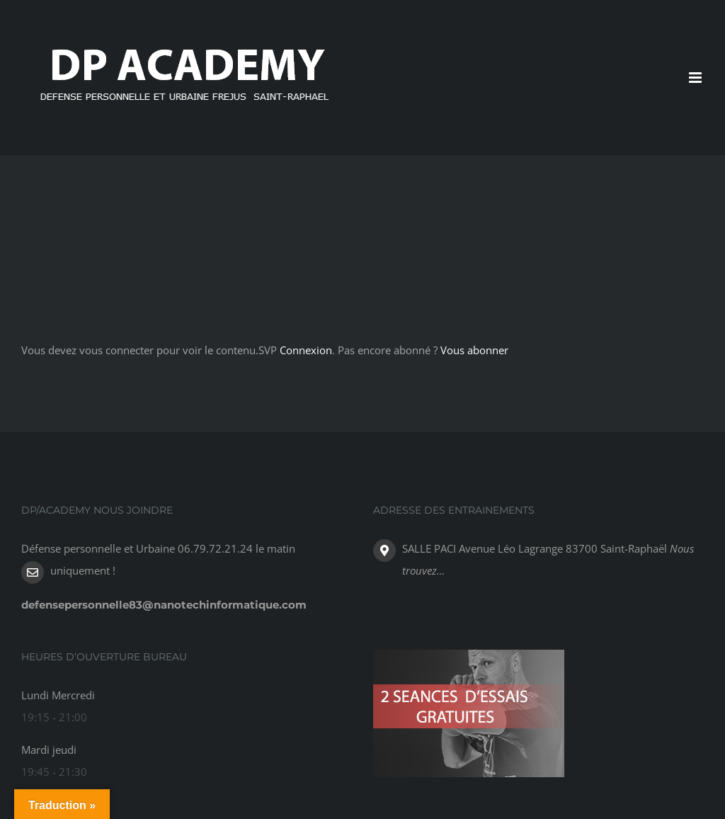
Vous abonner (474, 350)
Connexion (306, 350)
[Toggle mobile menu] (696, 77)
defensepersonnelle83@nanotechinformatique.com (164, 604)
